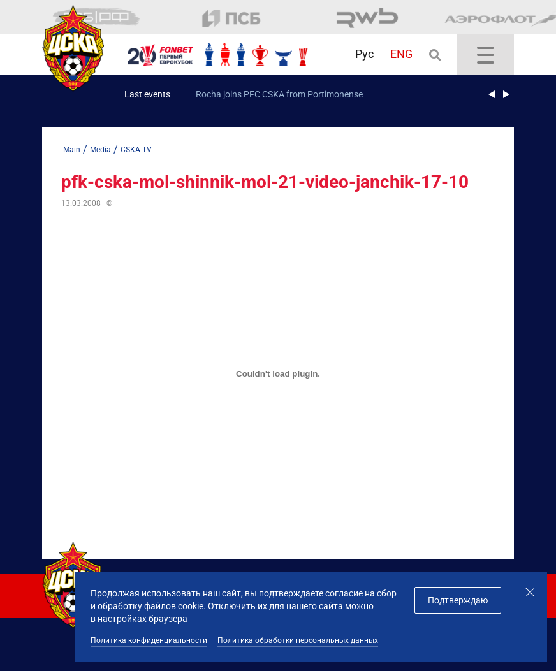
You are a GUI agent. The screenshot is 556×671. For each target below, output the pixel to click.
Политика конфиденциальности (149, 640)
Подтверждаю (458, 600)
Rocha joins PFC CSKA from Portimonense (279, 94)
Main (71, 149)
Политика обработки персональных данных (297, 640)
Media (100, 149)
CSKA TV (136, 149)
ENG (401, 54)
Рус (364, 54)
